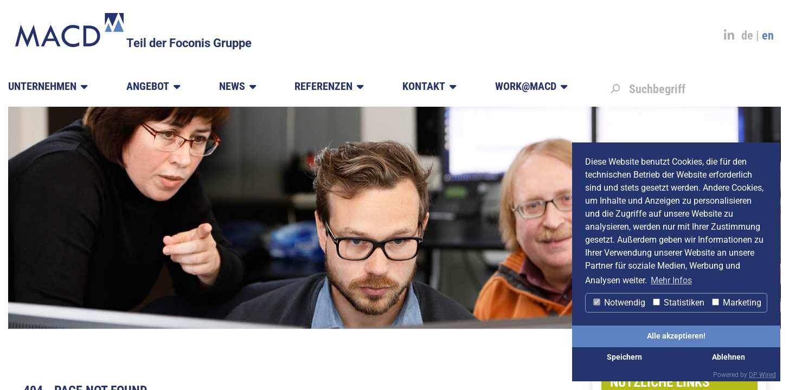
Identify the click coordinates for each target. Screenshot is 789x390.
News (237, 86)
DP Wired (762, 375)
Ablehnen (728, 357)
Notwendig (619, 302)
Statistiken (678, 302)
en (768, 35)
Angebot (153, 86)
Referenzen (328, 86)
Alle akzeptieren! (676, 336)
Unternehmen (47, 86)
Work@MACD (531, 86)
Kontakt (429, 86)
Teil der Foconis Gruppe (189, 43)
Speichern (624, 357)
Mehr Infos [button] (671, 280)
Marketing (736, 302)
